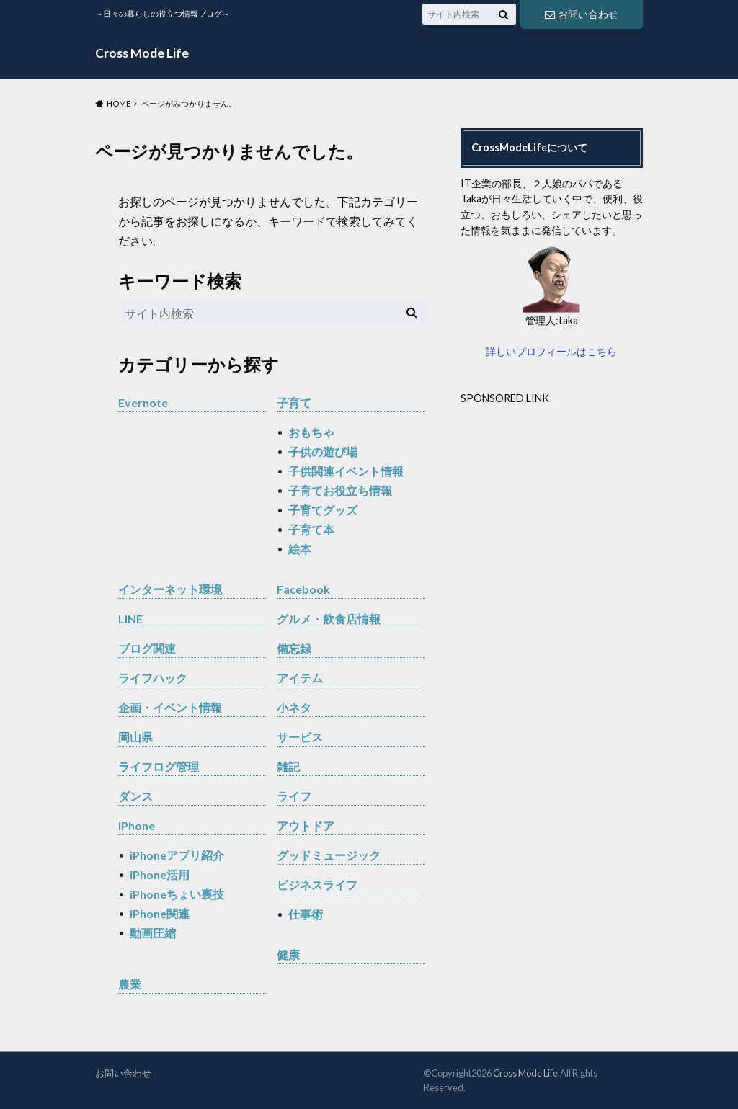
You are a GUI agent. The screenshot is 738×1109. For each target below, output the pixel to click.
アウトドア (305, 825)
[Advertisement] (582, 507)
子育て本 (311, 529)
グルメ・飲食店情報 (329, 618)
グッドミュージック (329, 855)
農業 (129, 984)
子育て (294, 402)
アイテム (300, 678)
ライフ (294, 796)
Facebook (303, 589)
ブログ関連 (147, 648)
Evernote (143, 402)
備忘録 (294, 648)
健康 (288, 954)
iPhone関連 (160, 913)
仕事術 (305, 914)
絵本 (299, 549)
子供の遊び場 (322, 451)
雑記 (288, 766)
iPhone (136, 825)
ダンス (135, 796)
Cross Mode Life (142, 53)
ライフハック (152, 678)
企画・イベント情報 (170, 707)
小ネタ (294, 707)
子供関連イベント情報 (346, 471)
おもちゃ (311, 432)
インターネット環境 (170, 589)
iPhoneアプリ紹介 (177, 855)
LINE (130, 618)
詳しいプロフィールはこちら (551, 351)
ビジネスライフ (317, 884)
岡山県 (135, 737)
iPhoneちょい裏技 (177, 894)
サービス (300, 737)
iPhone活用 (160, 874)
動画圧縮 (153, 933)
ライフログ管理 (158, 766)
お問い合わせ (581, 14)
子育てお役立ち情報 (340, 490)
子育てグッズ (322, 510)
